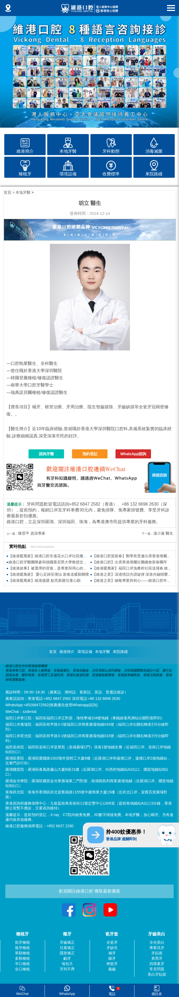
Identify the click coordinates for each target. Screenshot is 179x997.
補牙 (112, 953)
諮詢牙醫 (46, 454)
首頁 (53, 651)
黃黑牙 (156, 958)
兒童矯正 (67, 948)
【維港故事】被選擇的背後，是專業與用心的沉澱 (50, 568)
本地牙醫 (22, 192)
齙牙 (67, 958)
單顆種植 (22, 953)
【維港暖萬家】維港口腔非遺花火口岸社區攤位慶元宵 (53, 556)
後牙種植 (22, 948)
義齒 (112, 969)
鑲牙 (112, 958)
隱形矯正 (67, 953)
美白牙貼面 (157, 974)
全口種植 (22, 969)
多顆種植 (22, 958)
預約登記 (89, 454)
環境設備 (84, 651)
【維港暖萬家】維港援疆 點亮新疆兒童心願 (45, 580)
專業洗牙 (156, 948)
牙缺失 (112, 948)
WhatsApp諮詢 (133, 454)
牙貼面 (156, 953)
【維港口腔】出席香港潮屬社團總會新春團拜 (129, 562)
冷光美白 (156, 942)
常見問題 (156, 969)
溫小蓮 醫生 (163, 533)
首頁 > (9, 192)
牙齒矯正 (67, 942)
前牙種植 (22, 942)
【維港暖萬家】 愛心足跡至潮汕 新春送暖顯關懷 (49, 574)
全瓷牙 (112, 942)
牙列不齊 (67, 969)
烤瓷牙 (112, 964)
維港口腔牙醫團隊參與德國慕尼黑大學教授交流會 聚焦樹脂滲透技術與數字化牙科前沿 (80, 562)
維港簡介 (66, 651)
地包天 (67, 964)
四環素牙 (156, 964)
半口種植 (22, 964)
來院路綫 (120, 651)
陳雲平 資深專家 (31, 533)
